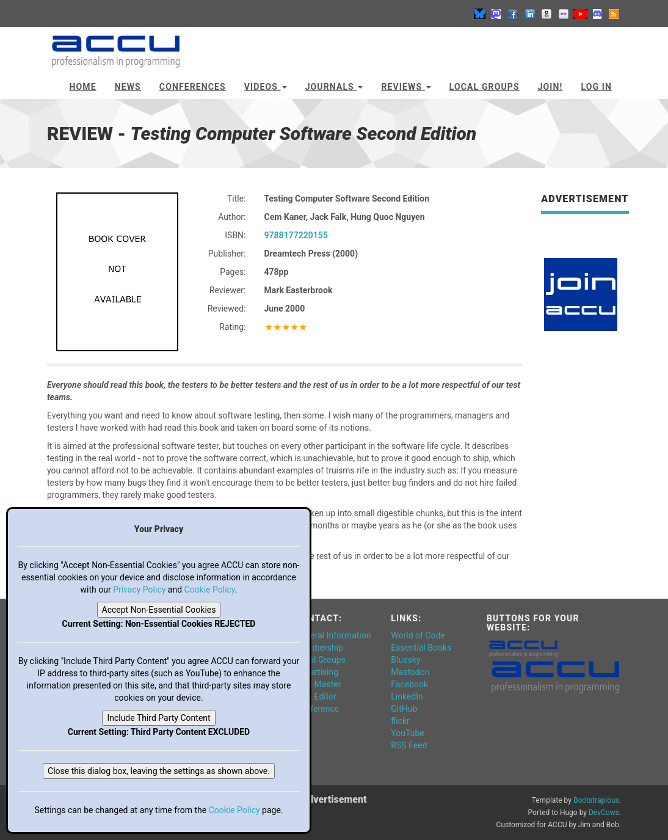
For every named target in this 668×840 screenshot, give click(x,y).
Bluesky (405, 660)
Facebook (409, 684)
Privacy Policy (139, 589)
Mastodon (410, 672)
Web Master (318, 684)
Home (83, 87)
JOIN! (550, 87)
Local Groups (484, 87)
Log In (596, 87)
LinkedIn (407, 696)
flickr (400, 721)
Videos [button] (265, 87)
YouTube (407, 733)
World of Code (418, 635)
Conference (317, 709)
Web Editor (316, 696)
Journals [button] (334, 87)
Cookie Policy (209, 589)
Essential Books (421, 647)
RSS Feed (409, 745)
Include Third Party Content (158, 718)
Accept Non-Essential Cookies (159, 610)
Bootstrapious (596, 800)
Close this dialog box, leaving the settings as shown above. (159, 771)
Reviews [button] (405, 87)
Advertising (317, 672)
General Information (333, 635)
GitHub (404, 709)
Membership (319, 647)
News (128, 87)
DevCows (604, 812)
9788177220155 (296, 235)
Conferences (192, 87)
